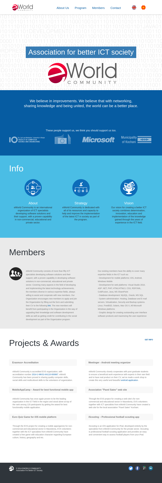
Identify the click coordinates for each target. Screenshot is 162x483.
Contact (115, 8)
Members (98, 8)
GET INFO (149, 340)
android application (129, 380)
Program (80, 8)
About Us (63, 8)
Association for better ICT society (29, 470)
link (49, 305)
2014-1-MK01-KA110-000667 (45, 374)
